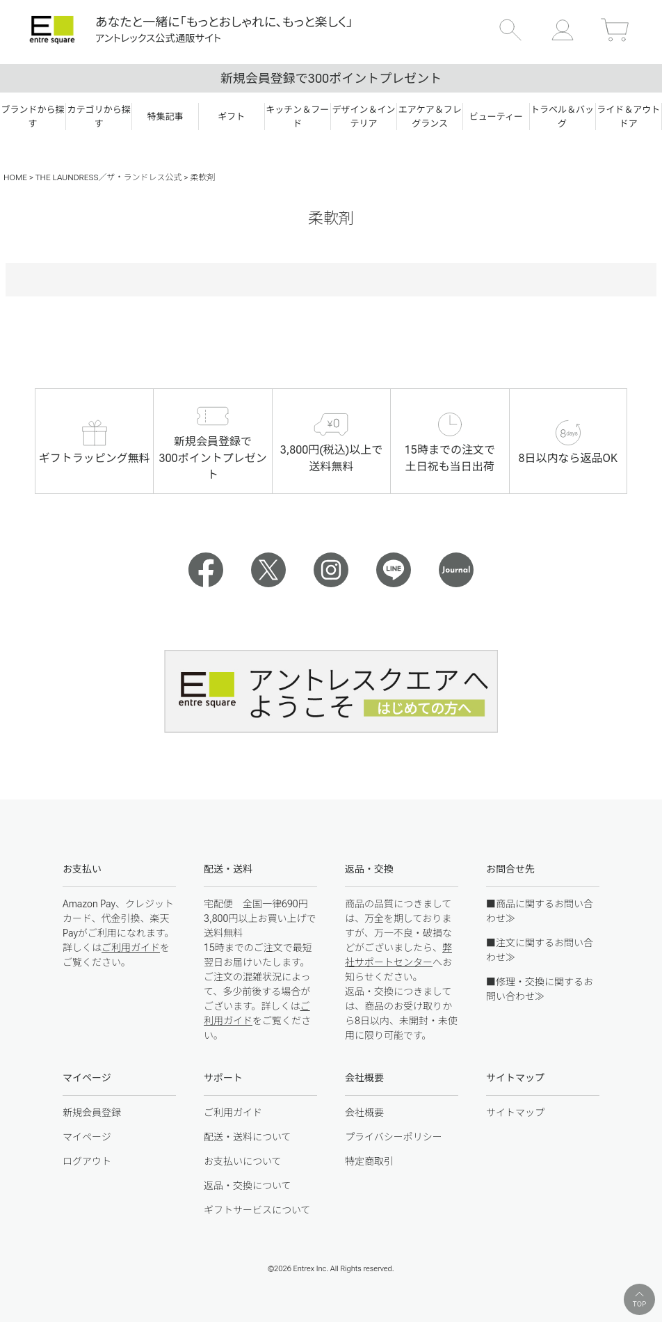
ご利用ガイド (131, 947)
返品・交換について (247, 1185)
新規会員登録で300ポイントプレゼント (331, 78)
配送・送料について (247, 1136)
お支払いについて (243, 1161)
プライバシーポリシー (393, 1136)
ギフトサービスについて (257, 1210)
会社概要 (364, 1112)
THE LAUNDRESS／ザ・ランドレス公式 (108, 177)
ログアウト (87, 1161)
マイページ (87, 1136)
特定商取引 (369, 1161)
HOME (15, 177)
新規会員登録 (92, 1112)
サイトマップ (515, 1112)
